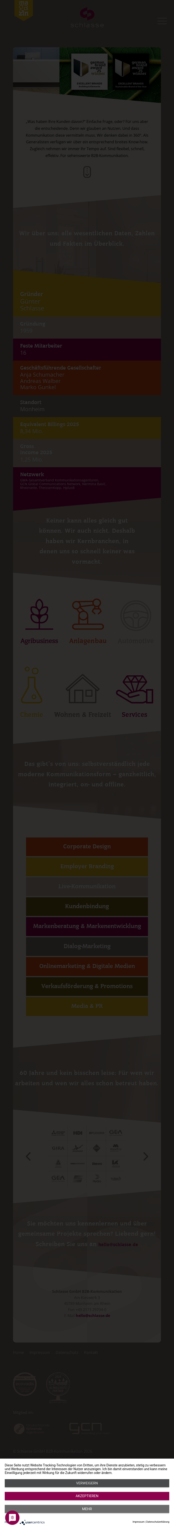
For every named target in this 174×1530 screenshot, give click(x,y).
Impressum (138, 1522)
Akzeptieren (87, 1514)
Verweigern (29, 1514)
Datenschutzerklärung (157, 1522)
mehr (145, 1514)
